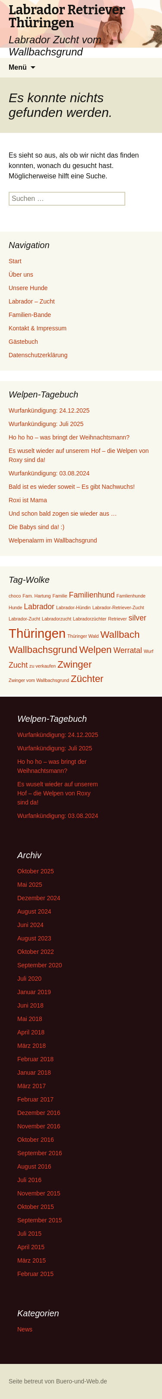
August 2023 (34, 938)
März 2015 (31, 1260)
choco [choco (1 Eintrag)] (15, 595)
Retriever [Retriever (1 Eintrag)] (117, 618)
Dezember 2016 (38, 1112)
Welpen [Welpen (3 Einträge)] (95, 649)
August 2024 (34, 911)
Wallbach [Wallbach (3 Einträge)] (120, 634)
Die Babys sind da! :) (36, 526)
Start (15, 261)
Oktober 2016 (35, 1139)
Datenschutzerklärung (38, 355)
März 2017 (31, 1085)
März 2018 (31, 1045)
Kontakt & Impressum (38, 328)
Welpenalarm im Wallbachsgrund (53, 540)
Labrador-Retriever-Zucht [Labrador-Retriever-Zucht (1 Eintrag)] (118, 607)
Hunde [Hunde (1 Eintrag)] (15, 607)
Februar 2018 (35, 1059)
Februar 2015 (35, 1273)
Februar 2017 (35, 1099)
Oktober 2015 (35, 1206)
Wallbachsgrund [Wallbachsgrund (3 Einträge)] (43, 649)
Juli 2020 (29, 978)
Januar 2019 (34, 992)
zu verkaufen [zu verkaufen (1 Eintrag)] (42, 666)
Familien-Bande (30, 314)
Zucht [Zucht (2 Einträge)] (18, 665)
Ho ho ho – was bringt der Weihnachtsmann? (69, 437)
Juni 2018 (30, 1005)
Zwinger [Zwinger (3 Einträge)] (74, 664)
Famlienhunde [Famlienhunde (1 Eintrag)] (131, 595)
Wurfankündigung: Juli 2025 (46, 423)
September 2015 (39, 1220)
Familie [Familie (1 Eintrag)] (59, 595)
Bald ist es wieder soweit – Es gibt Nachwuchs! (72, 486)
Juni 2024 (30, 924)
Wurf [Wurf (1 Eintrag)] (148, 651)
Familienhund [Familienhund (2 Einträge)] (92, 595)
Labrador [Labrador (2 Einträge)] (39, 606)
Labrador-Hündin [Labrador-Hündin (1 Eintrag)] (73, 607)
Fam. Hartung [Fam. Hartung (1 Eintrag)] (36, 595)
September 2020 (39, 965)
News (24, 1329)
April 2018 (30, 1032)
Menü (18, 67)
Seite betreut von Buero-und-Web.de (58, 1381)
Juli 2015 (29, 1233)
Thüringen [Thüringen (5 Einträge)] (37, 633)
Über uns (21, 274)
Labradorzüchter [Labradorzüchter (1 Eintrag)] (90, 618)
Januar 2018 (34, 1072)
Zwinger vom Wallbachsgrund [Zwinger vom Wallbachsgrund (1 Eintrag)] (39, 680)
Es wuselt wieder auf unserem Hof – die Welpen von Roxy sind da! (57, 793)
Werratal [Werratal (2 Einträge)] (127, 650)
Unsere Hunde (28, 287)
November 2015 (38, 1193)
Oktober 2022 (35, 951)
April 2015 (30, 1247)
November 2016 (38, 1126)
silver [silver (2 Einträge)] (137, 618)
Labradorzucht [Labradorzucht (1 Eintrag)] (56, 618)
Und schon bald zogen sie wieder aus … (63, 513)
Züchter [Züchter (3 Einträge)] (87, 678)
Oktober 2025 (35, 871)
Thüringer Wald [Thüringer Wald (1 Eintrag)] (82, 636)
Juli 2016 (29, 1179)
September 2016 (39, 1153)
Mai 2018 (29, 1018)
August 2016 (34, 1166)
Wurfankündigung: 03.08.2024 (49, 473)
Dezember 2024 (38, 898)
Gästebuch (23, 341)
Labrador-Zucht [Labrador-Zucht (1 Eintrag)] (24, 618)
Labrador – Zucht (32, 301)
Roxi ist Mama (28, 500)
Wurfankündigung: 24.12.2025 (49, 410)
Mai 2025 (29, 884)
